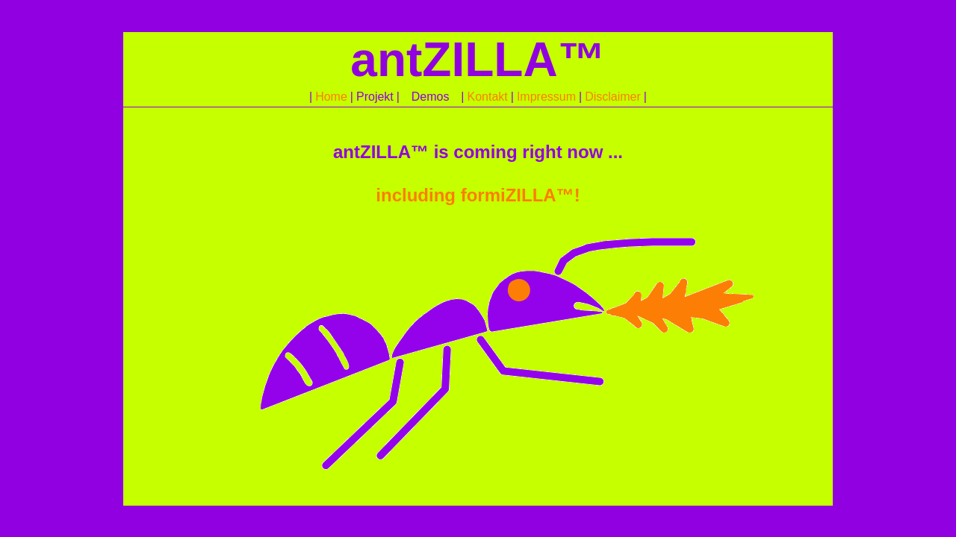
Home (331, 96)
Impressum (546, 96)
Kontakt (487, 96)
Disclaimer (613, 96)
